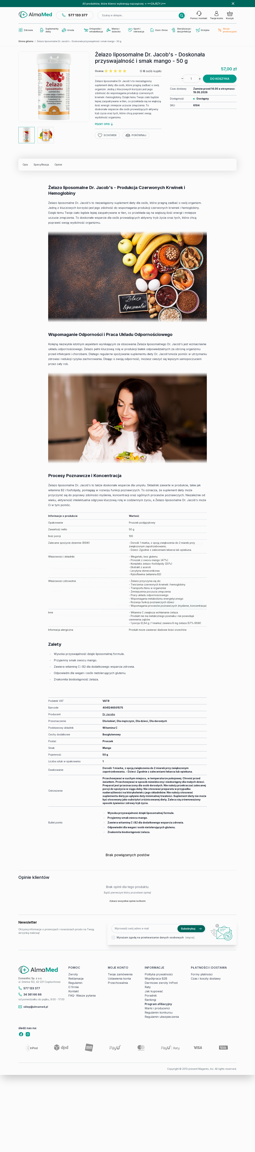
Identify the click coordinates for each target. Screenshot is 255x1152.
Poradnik (151, 995)
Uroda (68, 30)
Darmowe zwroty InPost (161, 983)
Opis (25, 164)
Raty (148, 987)
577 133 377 (74, 15)
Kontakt (73, 991)
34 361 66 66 (30, 994)
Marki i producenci (157, 1008)
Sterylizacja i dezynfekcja (181, 30)
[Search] (182, 16)
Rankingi (150, 1000)
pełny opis (104, 124)
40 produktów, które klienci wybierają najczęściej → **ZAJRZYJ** (124, 3)
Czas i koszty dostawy (206, 978)
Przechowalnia (118, 983)
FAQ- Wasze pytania (82, 995)
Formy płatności (201, 974)
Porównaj (136, 135)
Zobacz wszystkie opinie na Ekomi (127, 901)
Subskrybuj (191, 928)
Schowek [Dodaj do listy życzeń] (107, 135)
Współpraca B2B (156, 978)
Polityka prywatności (159, 974)
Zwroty (73, 974)
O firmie (73, 987)
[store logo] (35, 14)
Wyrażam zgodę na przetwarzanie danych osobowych (150, 937)
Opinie (58, 164)
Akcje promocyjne (227, 30)
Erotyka (202, 30)
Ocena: (99, 70)
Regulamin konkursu (158, 1012)
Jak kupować (154, 991)
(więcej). (190, 937)
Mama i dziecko (113, 30)
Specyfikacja (41, 164)
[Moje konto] (216, 15)
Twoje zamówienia (120, 974)
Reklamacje (76, 978)
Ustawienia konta (119, 978)
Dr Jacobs (109, 714)
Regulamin (75, 983)
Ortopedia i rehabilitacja (93, 30)
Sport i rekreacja (136, 30)
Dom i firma (159, 30)
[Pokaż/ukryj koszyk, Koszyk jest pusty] (230, 15)
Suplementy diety (49, 30)
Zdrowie (25, 30)
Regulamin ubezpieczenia (162, 1016)
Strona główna (25, 41)
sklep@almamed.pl (33, 1006)
